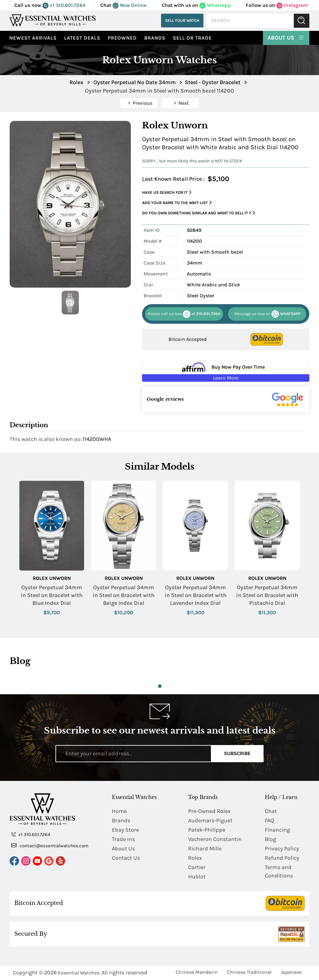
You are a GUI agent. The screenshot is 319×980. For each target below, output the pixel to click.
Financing (277, 829)
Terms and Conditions (279, 871)
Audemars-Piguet (210, 820)
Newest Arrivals (33, 38)
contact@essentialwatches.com (49, 845)
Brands (154, 38)
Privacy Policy (282, 848)
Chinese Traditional (249, 972)
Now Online (129, 5)
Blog (270, 839)
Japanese (291, 972)
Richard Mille (204, 848)
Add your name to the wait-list (177, 203)
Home (119, 811)
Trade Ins (123, 839)
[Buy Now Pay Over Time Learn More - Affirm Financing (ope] (225, 371)
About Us (286, 37)
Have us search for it (167, 192)
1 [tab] (159, 686)
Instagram (292, 5)
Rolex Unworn (52, 578)
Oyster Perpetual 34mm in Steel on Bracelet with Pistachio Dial (267, 595)
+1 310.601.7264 (63, 5)
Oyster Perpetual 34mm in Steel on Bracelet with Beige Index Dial (124, 595)
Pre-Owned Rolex (209, 811)
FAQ (269, 820)
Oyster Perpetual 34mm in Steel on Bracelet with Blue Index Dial (52, 595)
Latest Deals (82, 38)
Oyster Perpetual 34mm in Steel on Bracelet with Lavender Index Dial (195, 595)
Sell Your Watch (182, 20)
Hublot (197, 876)
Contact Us (126, 857)
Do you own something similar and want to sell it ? (198, 213)
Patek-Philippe (206, 829)
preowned (122, 38)
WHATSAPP (267, 314)
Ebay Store (125, 829)
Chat (271, 811)
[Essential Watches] (53, 20)
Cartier (197, 867)
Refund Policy (282, 857)
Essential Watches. (79, 973)
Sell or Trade (192, 38)
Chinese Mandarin (197, 972)
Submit (301, 21)
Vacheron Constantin (215, 839)
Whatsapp (215, 5)
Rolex (195, 857)
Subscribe (237, 753)
